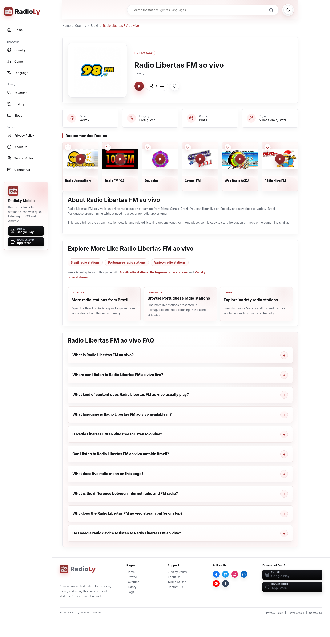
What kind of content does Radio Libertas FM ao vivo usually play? (130, 394)
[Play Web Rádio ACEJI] (240, 159)
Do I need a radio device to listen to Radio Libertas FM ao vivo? (126, 533)
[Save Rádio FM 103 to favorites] (108, 147)
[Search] (271, 9)
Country (80, 25)
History (131, 587)
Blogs (130, 592)
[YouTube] (216, 583)
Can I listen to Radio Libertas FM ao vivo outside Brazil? (120, 454)
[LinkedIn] (244, 574)
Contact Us (175, 587)
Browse (131, 577)
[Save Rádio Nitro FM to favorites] (267, 147)
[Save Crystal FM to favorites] (187, 147)
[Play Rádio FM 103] (120, 159)
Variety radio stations (169, 262)
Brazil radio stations (85, 262)
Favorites (132, 582)
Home (66, 25)
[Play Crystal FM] (200, 159)
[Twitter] (225, 574)
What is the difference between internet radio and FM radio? (125, 493)
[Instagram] (234, 574)
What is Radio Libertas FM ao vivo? (103, 355)
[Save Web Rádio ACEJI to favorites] (227, 147)
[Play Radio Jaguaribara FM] (80, 159)
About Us (174, 577)
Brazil (94, 25)
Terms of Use (177, 582)
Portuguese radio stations (127, 262)
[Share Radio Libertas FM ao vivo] (157, 86)
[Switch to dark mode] (288, 10)
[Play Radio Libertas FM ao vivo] (139, 86)
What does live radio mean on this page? (108, 474)
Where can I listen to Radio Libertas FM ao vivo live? (117, 375)
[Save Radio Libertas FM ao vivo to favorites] (174, 86)
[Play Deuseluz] (160, 159)
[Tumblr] (225, 583)
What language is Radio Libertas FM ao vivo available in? (122, 414)
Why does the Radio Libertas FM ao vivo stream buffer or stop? (127, 513)
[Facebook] (216, 574)
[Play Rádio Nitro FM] (280, 159)
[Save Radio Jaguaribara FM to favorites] (68, 147)
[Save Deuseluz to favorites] (147, 147)
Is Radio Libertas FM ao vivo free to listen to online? (117, 434)
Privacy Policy (177, 572)
